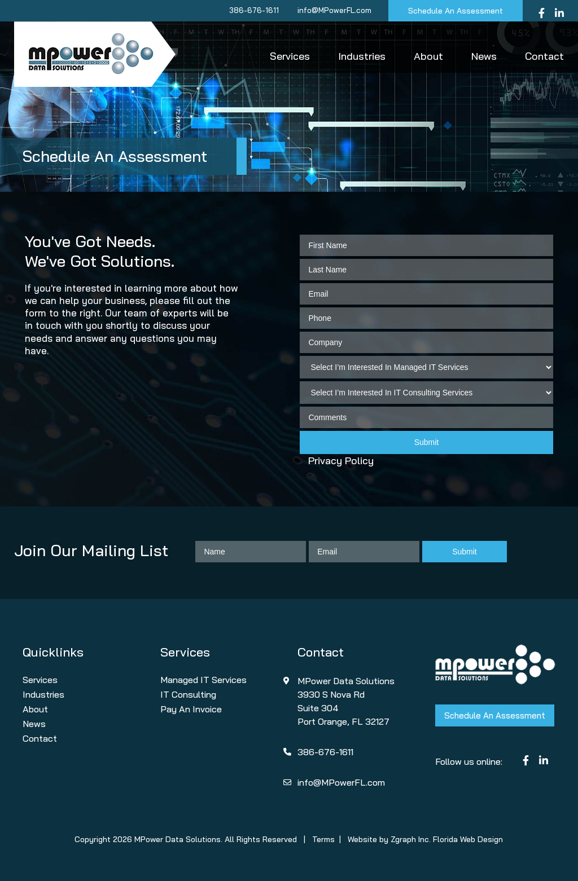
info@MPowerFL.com (334, 10)
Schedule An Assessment (455, 11)
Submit (426, 442)
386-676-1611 (254, 10)
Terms (323, 839)
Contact (544, 56)
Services (290, 56)
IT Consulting (188, 694)
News (484, 56)
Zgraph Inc (410, 839)
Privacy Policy (341, 460)
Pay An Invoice (191, 709)
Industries (362, 56)
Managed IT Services (203, 679)
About (428, 56)
